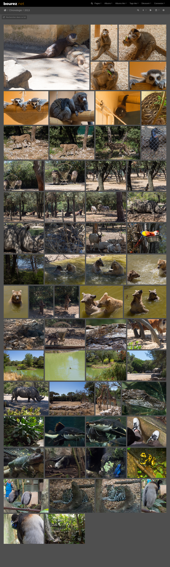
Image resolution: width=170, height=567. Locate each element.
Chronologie (15, 10)
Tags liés (133, 3)
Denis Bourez (90, 559)
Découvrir (145, 3)
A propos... (98, 562)
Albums (107, 3)
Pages (97, 3)
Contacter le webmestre (94, 556)
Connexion (158, 3)
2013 (27, 10)
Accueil (5, 10)
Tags (90, 562)
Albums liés (120, 3)
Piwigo (80, 556)
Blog (69, 562)
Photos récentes (80, 562)
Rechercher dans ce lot (14, 17)
